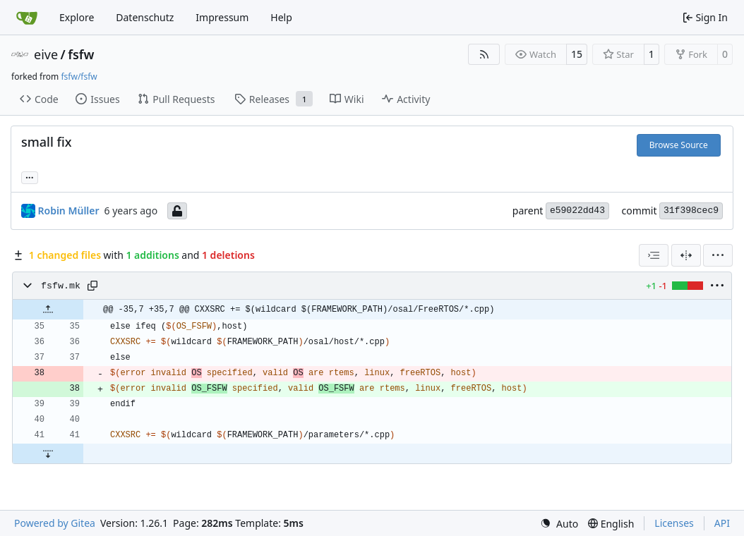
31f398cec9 (691, 210)
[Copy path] (92, 286)
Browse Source (678, 145)
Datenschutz (145, 17)
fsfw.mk (60, 286)
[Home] (27, 17)
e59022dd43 (577, 210)
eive (46, 54)
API (722, 523)
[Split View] (686, 255)
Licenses (674, 523)
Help (281, 17)
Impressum (222, 17)
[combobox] (653, 255)
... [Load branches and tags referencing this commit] (29, 176)
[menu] (718, 255)
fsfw (81, 54)
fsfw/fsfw (79, 77)
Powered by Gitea (54, 523)
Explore (76, 17)
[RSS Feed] (484, 54)
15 (576, 54)
